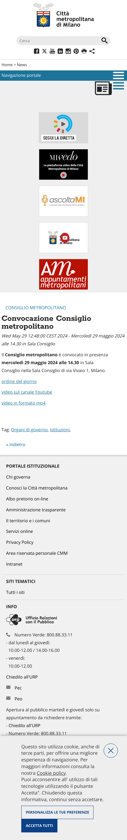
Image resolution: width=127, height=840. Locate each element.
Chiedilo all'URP (22, 677)
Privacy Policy (19, 542)
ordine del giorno (19, 381)
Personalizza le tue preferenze (57, 812)
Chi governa (18, 477)
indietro (17, 445)
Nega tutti (111, 750)
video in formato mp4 (24, 403)
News (22, 64)
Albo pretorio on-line (27, 499)
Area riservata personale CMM (37, 553)
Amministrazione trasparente (36, 510)
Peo (18, 699)
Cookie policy (51, 773)
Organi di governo (29, 430)
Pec (18, 688)
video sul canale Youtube (27, 392)
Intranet (14, 564)
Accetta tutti (39, 825)
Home (7, 64)
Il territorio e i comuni (28, 521)
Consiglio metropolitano (35, 308)
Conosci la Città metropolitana (36, 488)
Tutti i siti (15, 592)
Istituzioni (60, 430)
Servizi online (19, 531)
